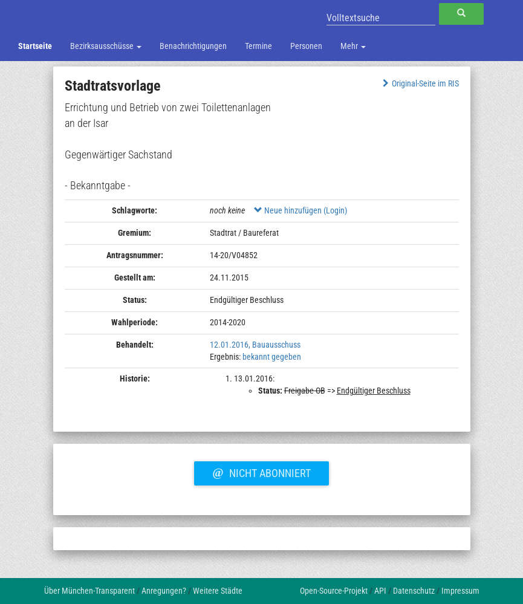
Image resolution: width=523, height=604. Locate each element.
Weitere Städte (217, 591)
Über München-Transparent (89, 591)
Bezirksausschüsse (105, 46)
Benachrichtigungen (193, 46)
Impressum (460, 591)
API (380, 591)
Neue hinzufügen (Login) (300, 210)
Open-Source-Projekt (334, 591)
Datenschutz (414, 591)
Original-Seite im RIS (419, 83)
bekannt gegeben (271, 357)
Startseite (35, 46)
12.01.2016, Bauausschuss (255, 344)
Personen (306, 46)
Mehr (353, 46)
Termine (258, 46)
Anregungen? (163, 591)
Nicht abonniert (261, 471)
